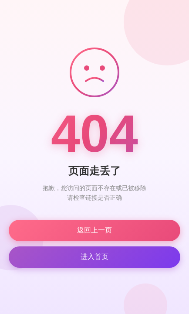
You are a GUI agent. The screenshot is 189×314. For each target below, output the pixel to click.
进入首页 (94, 256)
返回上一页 (94, 230)
